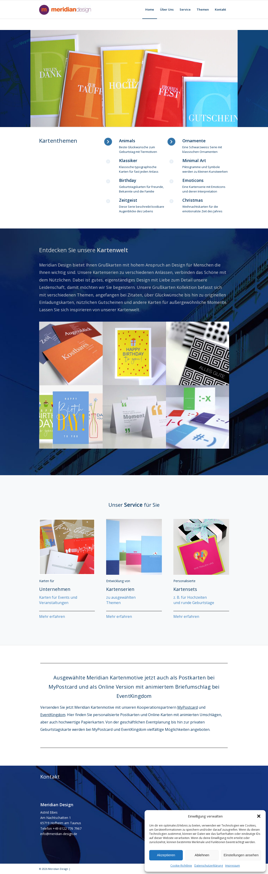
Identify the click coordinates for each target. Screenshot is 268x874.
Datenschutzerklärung (208, 866)
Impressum (232, 866)
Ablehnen (202, 855)
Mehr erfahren (52, 616)
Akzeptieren (166, 855)
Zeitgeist (128, 200)
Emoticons (193, 180)
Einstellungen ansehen (241, 855)
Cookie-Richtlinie (181, 866)
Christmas (192, 200)
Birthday (127, 180)
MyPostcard (187, 707)
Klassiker (128, 160)
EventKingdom (52, 714)
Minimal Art (194, 160)
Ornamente (194, 140)
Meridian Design (58, 869)
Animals (127, 140)
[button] (258, 816)
